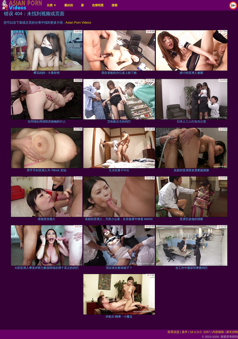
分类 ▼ (51, 5)
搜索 (114, 5)
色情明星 (98, 5)
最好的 (68, 5)
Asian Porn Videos (78, 22)
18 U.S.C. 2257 (200, 332)
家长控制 (232, 332)
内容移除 (218, 332)
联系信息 (173, 332)
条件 (185, 332)
